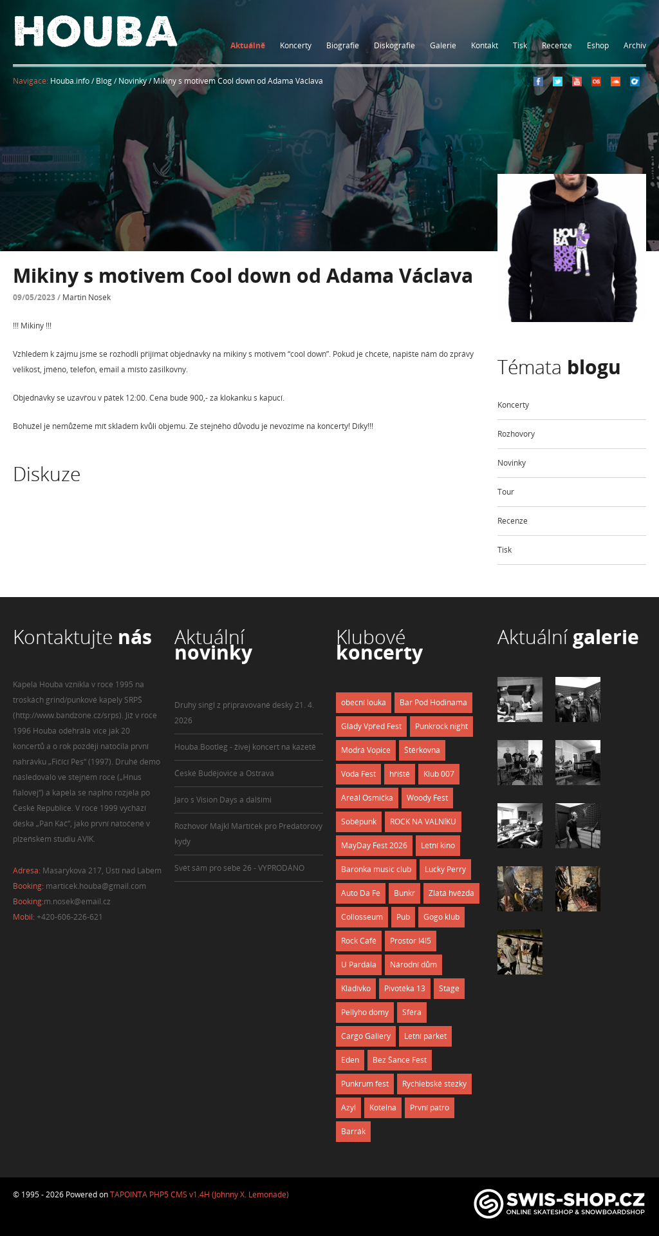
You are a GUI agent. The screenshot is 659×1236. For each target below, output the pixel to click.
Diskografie (394, 45)
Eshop (598, 45)
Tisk (520, 45)
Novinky (511, 462)
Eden (350, 1059)
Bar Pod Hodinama (433, 702)
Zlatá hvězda (451, 893)
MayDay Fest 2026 (374, 845)
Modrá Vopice (366, 750)
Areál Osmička (367, 797)
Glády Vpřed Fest (371, 726)
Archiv (635, 45)
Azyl (348, 1107)
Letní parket (425, 1036)
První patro (429, 1107)
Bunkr (404, 893)
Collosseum (362, 916)
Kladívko (356, 988)
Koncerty (295, 45)
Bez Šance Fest (400, 1059)
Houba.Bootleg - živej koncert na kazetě (245, 746)
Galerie (443, 45)
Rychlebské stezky (434, 1083)
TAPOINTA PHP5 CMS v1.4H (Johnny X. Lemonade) (199, 1194)
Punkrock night (441, 726)
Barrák (353, 1131)
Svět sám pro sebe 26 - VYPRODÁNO (239, 867)
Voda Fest (358, 773)
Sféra (412, 1012)
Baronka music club (376, 869)
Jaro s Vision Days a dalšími (223, 799)
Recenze (557, 45)
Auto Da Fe (360, 893)
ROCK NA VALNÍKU (423, 821)
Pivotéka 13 (404, 988)
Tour (505, 491)
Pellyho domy (365, 1012)
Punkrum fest (365, 1083)
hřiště (399, 773)
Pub (403, 916)
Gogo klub (441, 916)
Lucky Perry (445, 869)
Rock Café (358, 940)
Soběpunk (358, 821)
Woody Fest (427, 797)
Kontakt (484, 45)
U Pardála (358, 964)
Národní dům (413, 964)
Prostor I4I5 (410, 940)
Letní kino (438, 845)
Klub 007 (438, 773)
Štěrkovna (422, 750)
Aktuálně (247, 45)
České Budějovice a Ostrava (224, 773)
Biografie (342, 45)
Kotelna (382, 1107)
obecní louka (363, 702)
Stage (449, 988)
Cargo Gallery (366, 1036)
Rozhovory (516, 433)
